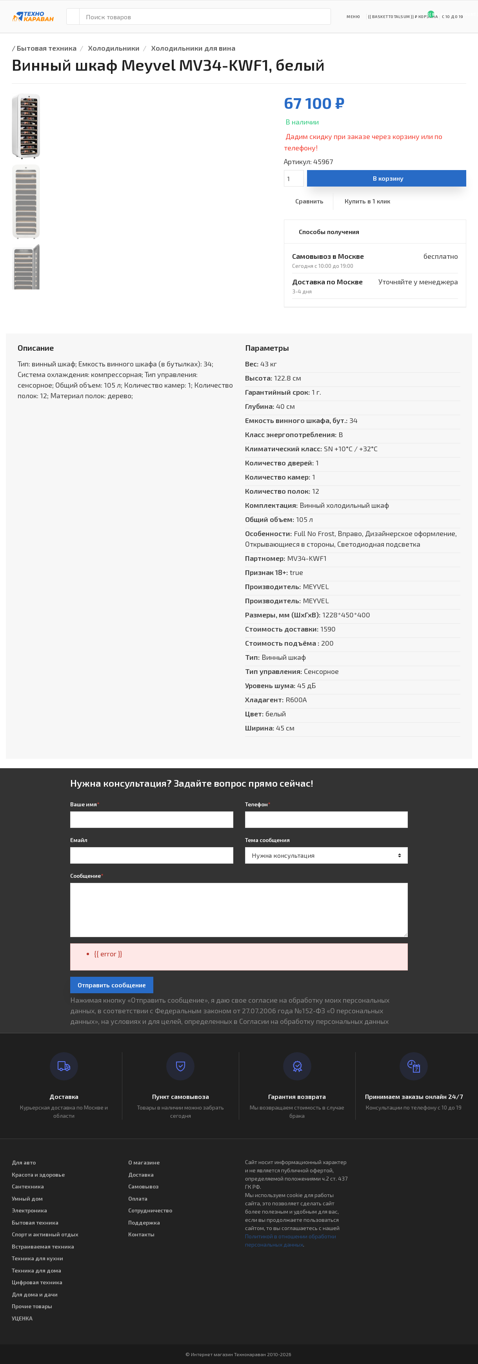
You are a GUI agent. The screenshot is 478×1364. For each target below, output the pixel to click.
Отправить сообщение (112, 985)
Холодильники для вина (193, 48)
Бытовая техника (46, 48)
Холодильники (114, 48)
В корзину (388, 178)
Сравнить (309, 201)
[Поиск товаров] (205, 16)
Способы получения (329, 231)
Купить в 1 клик (367, 201)
